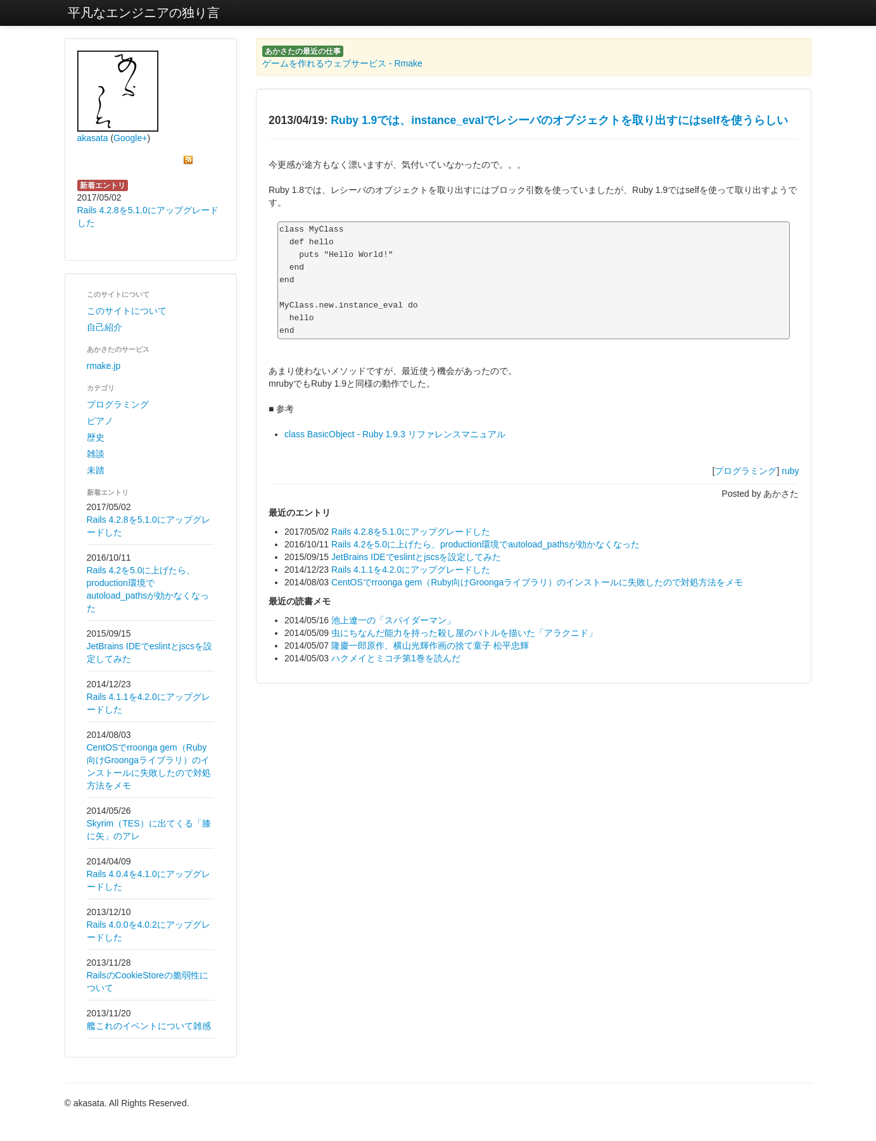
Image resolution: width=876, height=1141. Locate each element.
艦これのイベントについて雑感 (149, 1026)
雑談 (96, 454)
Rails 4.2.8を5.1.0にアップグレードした (410, 532)
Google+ (130, 138)
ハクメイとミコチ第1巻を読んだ (395, 658)
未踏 (96, 470)
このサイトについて (127, 311)
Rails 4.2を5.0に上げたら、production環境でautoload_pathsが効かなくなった (485, 544)
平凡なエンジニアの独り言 (144, 13)
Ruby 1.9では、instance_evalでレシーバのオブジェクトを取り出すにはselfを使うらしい (559, 120)
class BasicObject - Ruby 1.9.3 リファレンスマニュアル (394, 434)
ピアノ (100, 421)
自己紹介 (104, 327)
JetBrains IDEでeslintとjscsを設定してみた (416, 557)
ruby (790, 471)
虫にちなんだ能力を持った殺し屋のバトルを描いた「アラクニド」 (464, 633)
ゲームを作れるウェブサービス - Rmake (342, 63)
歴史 (96, 437)
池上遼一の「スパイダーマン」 (393, 620)
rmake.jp (104, 366)
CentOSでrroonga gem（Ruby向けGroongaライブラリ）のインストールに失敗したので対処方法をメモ (537, 582)
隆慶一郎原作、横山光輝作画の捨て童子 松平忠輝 (430, 645)
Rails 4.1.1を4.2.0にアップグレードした (410, 569)
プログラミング (118, 404)
